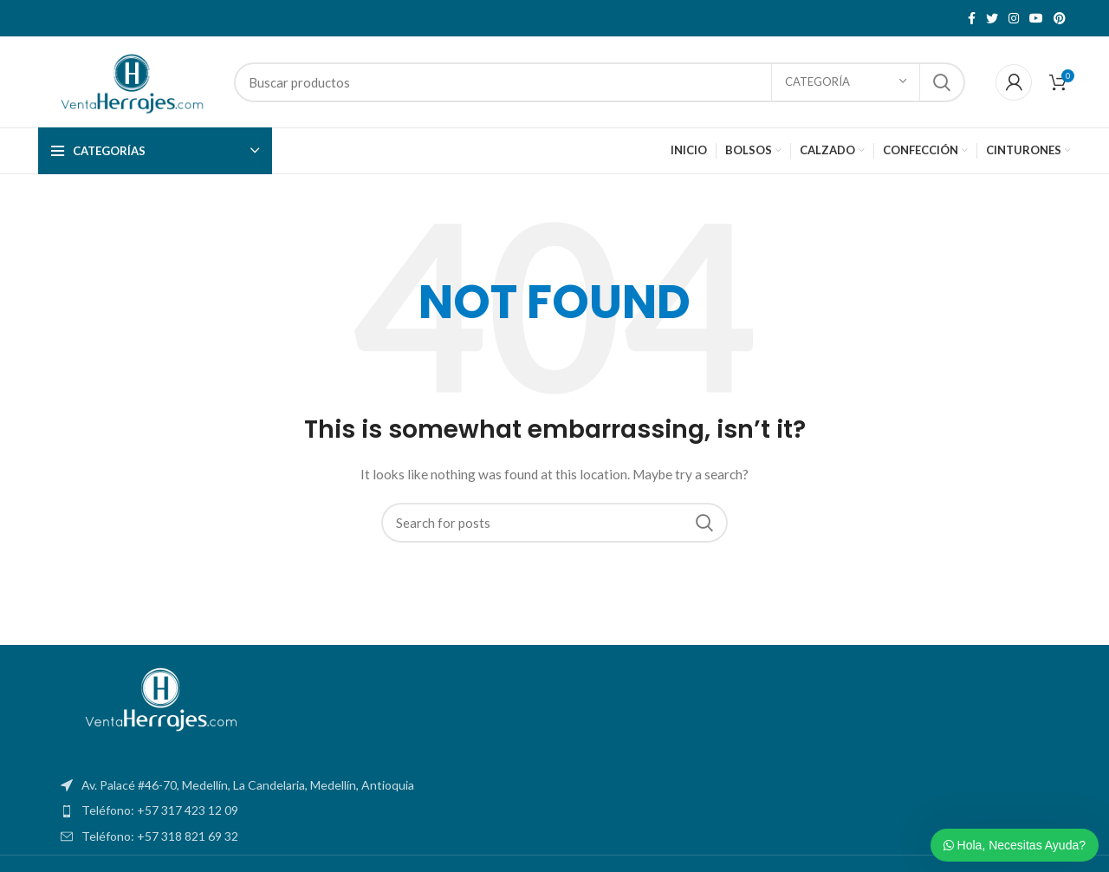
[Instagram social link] (1013, 18)
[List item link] (554, 810)
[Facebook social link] (972, 18)
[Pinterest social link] (1059, 18)
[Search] (599, 82)
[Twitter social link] (992, 18)
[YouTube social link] (1036, 18)
